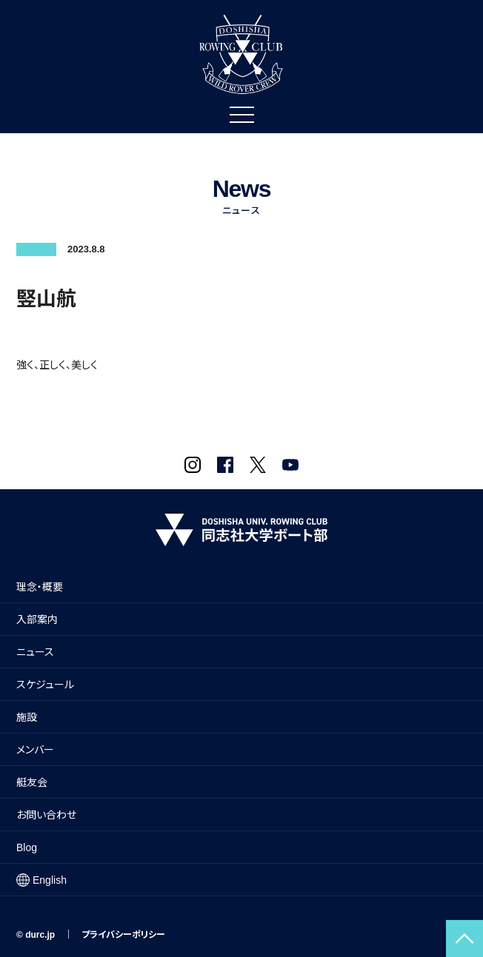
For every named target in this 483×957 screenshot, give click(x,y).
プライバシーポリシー (123, 935)
